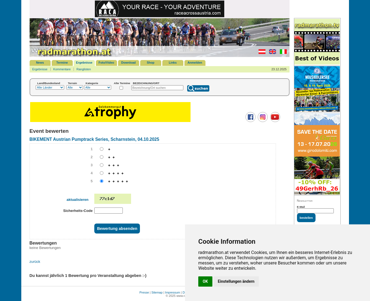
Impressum (172, 292)
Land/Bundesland (48, 83)
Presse (144, 292)
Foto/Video (106, 62)
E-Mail (301, 206)
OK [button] (205, 281)
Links (173, 62)
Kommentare (62, 69)
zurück (35, 262)
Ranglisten (84, 69)
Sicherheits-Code (78, 211)
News (40, 62)
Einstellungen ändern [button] (236, 281)
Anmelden (194, 62)
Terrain (72, 83)
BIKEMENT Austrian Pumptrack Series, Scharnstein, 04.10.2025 (94, 139)
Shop (151, 62)
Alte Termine (122, 83)
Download (128, 62)
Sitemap (157, 292)
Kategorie (92, 83)
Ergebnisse (84, 62)
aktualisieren (77, 200)
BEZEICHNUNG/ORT (146, 83)
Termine (62, 62)
